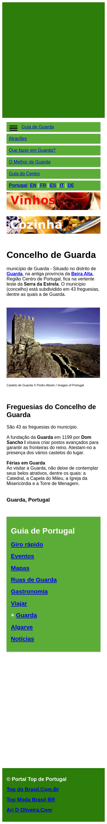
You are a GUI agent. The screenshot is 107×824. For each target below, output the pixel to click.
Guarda (15, 273)
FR (43, 185)
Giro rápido (27, 544)
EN (33, 185)
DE (71, 185)
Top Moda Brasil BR (31, 800)
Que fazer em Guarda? (32, 150)
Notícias (22, 638)
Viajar (19, 603)
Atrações (18, 138)
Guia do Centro (24, 173)
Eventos (22, 556)
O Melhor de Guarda (30, 161)
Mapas (20, 568)
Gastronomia (29, 591)
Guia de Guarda (37, 126)
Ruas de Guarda (34, 579)
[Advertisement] (53, 60)
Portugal (18, 185)
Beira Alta (81, 273)
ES (53, 185)
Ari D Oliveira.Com (29, 810)
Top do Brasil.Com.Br (33, 789)
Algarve (22, 627)
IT (62, 185)
